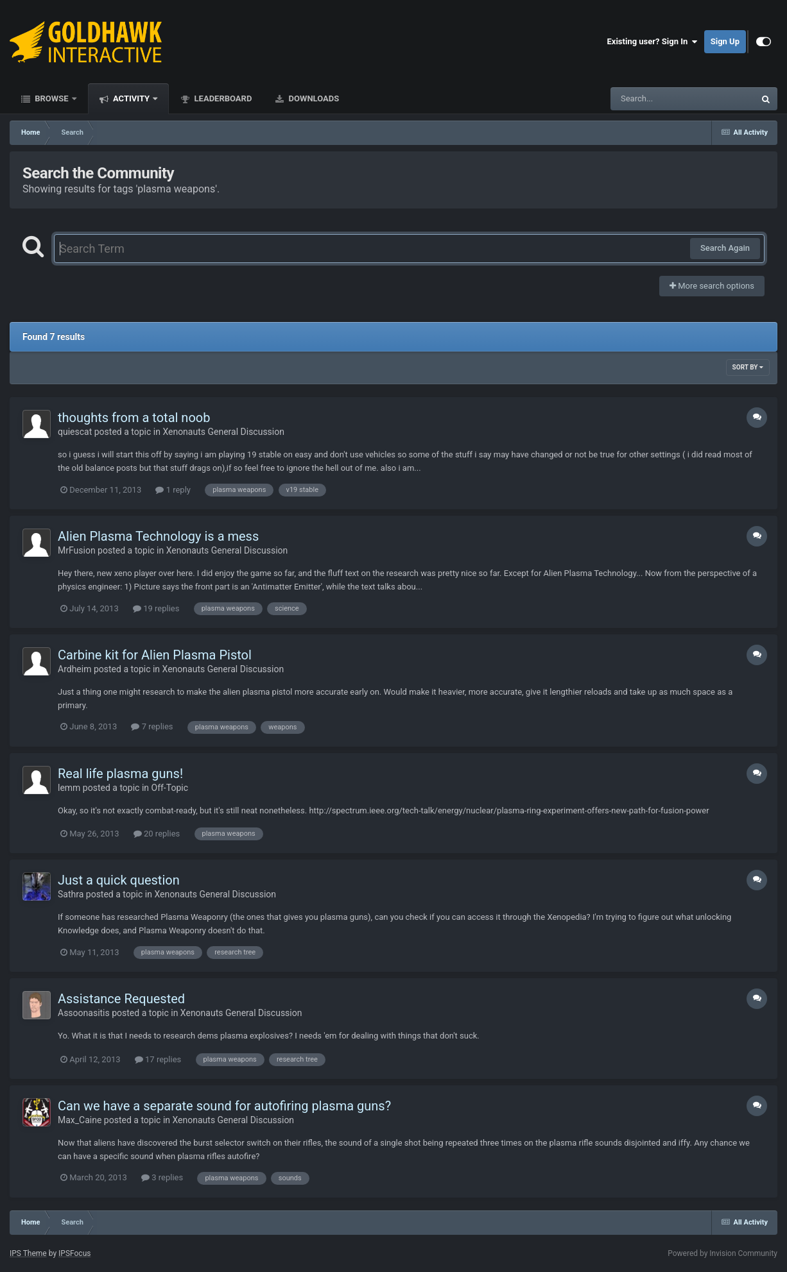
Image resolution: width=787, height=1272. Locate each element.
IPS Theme (28, 1253)
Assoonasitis (84, 1013)
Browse (52, 98)
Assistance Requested (121, 998)
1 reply (173, 490)
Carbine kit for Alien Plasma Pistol (155, 655)
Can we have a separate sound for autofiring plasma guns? (224, 1106)
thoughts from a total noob (134, 417)
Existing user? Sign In (652, 41)
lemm (69, 788)
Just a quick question (119, 880)
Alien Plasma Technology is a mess (158, 536)
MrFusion (77, 550)
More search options (712, 286)
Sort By (747, 367)
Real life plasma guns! (120, 773)
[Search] (650, 98)
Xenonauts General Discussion (223, 432)
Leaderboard (222, 98)
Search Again (725, 248)
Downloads (312, 98)
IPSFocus (74, 1253)
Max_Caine (79, 1120)
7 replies (152, 726)
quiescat (75, 432)
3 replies (162, 1177)
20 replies (157, 833)
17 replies (158, 1059)
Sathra (70, 894)
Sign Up (725, 41)
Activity (131, 98)
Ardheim (74, 669)
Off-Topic (170, 788)
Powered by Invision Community (722, 1253)
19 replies (156, 608)
